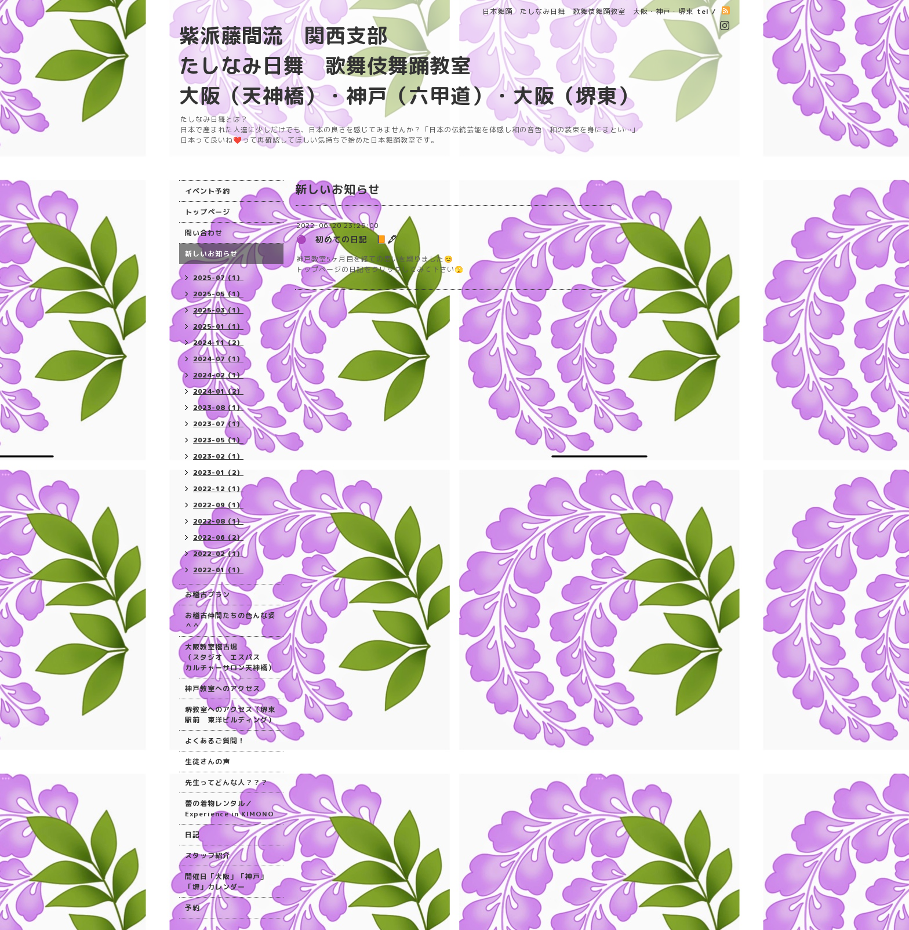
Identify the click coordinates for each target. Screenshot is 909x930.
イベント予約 (207, 191)
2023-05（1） (218, 440)
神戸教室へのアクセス (222, 688)
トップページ (207, 212)
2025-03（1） (218, 310)
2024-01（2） (218, 391)
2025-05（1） (218, 294)
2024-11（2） (218, 342)
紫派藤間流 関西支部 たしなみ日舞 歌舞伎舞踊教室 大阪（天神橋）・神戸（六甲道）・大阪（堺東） (408, 65)
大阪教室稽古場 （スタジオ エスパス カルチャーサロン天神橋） (230, 657)
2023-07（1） (218, 423)
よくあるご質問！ (215, 741)
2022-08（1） (218, 521)
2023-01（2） (218, 472)
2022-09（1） (218, 505)
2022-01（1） (218, 570)
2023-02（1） (218, 456)
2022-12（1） (218, 488)
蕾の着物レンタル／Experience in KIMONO (229, 808)
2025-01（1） (218, 326)
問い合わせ (204, 233)
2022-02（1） (218, 553)
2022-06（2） (218, 537)
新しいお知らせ (211, 254)
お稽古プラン (207, 595)
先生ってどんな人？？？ (226, 782)
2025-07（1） (218, 277)
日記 (192, 835)
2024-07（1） (218, 359)
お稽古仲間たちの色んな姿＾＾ (230, 621)
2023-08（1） (218, 407)
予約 (192, 908)
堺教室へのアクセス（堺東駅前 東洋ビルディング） (230, 714)
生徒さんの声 (207, 761)
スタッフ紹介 (207, 855)
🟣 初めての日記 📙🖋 (347, 239)
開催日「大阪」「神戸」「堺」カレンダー (226, 881)
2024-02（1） (218, 375)
